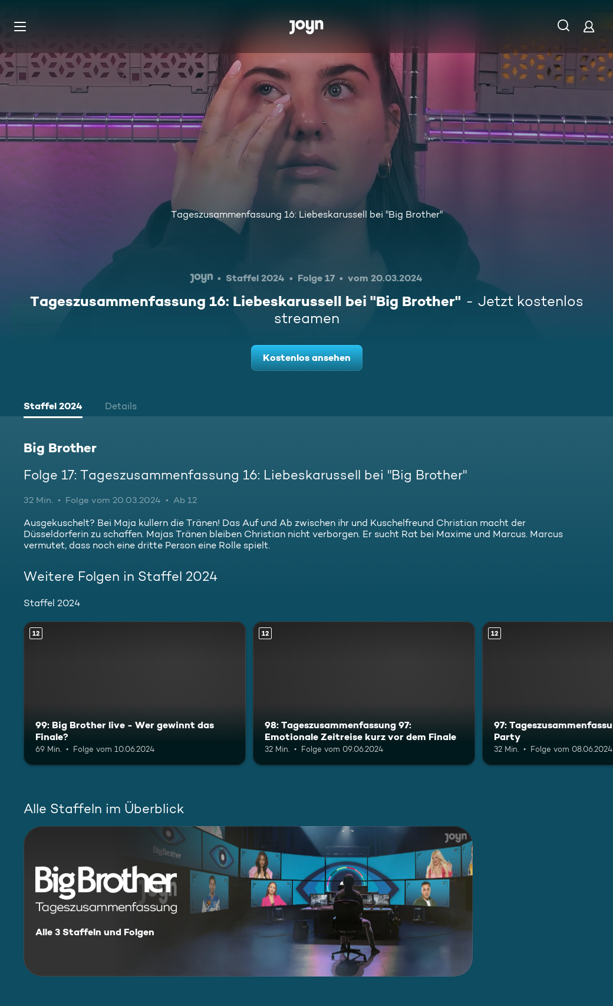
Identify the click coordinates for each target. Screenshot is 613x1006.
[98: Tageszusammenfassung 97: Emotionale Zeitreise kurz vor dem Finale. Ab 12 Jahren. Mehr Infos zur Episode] (364, 694)
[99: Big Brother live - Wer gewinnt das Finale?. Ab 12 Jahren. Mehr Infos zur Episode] (135, 694)
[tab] (53, 407)
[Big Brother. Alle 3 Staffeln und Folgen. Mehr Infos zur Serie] (248, 901)
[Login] (589, 26)
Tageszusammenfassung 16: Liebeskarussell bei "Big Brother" (307, 214)
